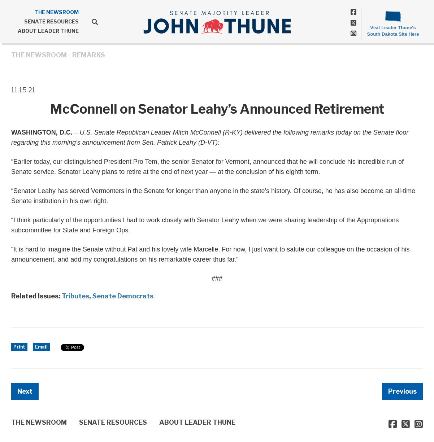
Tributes (75, 296)
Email (41, 347)
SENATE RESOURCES (51, 21)
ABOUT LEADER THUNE (48, 31)
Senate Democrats (122, 296)
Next (24, 391)
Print (19, 347)
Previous (402, 391)
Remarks (88, 55)
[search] (92, 21)
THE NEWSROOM (56, 12)
